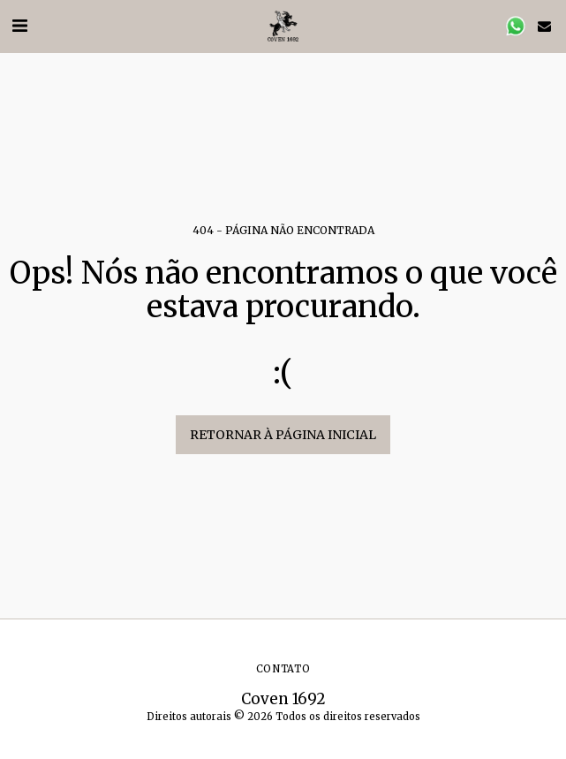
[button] (19, 25)
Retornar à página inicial (283, 435)
